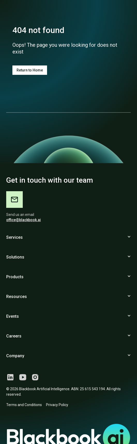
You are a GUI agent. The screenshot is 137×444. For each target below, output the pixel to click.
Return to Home (30, 70)
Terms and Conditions (24, 405)
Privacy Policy (57, 405)
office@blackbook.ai (23, 220)
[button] (68, 239)
